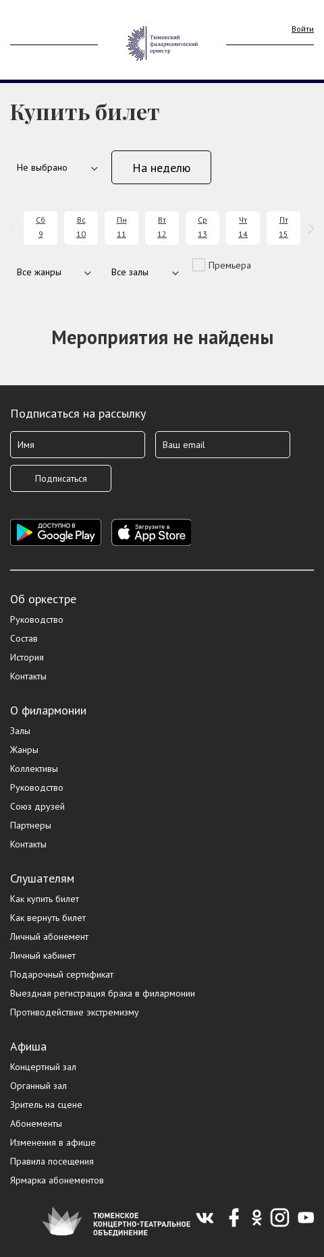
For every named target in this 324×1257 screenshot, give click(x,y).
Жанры (24, 750)
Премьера (230, 265)
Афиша (28, 1046)
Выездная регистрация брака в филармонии (102, 993)
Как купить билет (44, 899)
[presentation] (15, 228)
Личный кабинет (43, 955)
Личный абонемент (49, 936)
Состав (24, 638)
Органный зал (38, 1086)
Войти (303, 29)
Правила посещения (52, 1161)
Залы (20, 731)
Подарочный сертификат (61, 974)
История (27, 657)
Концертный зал (43, 1067)
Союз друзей (37, 806)
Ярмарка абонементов (57, 1180)
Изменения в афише (53, 1142)
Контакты (28, 676)
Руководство (36, 619)
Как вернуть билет (48, 918)
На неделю (161, 167)
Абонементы (36, 1123)
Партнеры (30, 825)
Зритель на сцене (46, 1104)
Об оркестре (43, 599)
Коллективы (34, 768)
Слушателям (42, 878)
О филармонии (48, 710)
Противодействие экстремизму (74, 1012)
